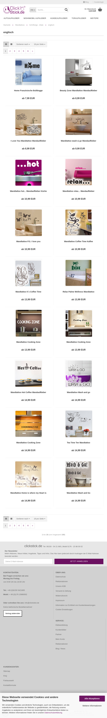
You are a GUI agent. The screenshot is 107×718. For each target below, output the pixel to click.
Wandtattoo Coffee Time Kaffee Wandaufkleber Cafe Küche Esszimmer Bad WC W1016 (78, 241)
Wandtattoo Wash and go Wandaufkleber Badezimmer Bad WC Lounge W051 (78, 392)
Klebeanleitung (62, 625)
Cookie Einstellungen (64, 609)
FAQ (5, 676)
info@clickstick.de (32, 603)
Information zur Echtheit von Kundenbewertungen (75, 605)
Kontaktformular (9, 685)
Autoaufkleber (11, 18)
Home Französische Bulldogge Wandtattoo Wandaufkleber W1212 (28, 90)
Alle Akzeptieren (92, 698)
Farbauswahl (8, 680)
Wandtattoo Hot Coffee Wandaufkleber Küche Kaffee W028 (28, 392)
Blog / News (60, 649)
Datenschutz (61, 577)
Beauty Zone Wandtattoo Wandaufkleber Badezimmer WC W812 (78, 90)
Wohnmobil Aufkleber (35, 18)
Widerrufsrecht (61, 596)
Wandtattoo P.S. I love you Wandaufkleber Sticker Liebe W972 (28, 241)
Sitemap (6, 671)
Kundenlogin (98, 2)
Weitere (94, 18)
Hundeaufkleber (59, 18)
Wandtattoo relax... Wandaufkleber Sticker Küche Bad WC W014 (78, 191)
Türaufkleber (79, 18)
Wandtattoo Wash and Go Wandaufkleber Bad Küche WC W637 (78, 493)
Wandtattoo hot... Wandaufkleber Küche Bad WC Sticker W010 (28, 191)
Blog (86, 2)
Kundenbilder (61, 630)
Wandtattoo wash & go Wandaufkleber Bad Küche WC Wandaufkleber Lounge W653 (78, 141)
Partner (59, 634)
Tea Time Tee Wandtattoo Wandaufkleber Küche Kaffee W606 (78, 443)
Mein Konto (60, 639)
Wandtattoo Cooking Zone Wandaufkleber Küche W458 (28, 443)
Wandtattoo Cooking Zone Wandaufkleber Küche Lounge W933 (28, 342)
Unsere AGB (61, 586)
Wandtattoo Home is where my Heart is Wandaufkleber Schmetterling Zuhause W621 (28, 493)
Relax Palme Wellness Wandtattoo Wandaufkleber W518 (78, 292)
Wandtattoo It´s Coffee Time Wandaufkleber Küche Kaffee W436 (28, 292)
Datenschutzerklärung (53, 713)
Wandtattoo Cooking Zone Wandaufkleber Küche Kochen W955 (78, 342)
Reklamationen (62, 581)
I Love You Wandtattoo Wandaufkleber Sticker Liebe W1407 (28, 141)
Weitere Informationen (92, 706)
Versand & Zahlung (63, 591)
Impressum (60, 600)
